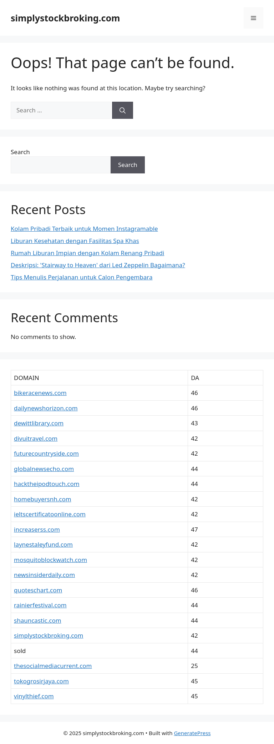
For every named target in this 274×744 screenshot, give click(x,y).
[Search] (122, 110)
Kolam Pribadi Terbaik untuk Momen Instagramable (84, 228)
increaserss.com (37, 529)
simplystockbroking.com (65, 18)
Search (20, 152)
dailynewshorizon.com (46, 408)
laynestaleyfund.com (43, 544)
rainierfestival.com (40, 605)
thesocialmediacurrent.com (53, 666)
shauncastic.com (37, 620)
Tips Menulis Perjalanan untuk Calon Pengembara (81, 277)
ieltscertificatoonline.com (50, 514)
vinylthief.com (34, 696)
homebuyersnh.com (42, 499)
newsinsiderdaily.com (44, 575)
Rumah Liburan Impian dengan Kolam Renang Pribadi (87, 253)
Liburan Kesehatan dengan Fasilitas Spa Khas (75, 241)
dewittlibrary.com (39, 423)
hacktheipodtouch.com (47, 484)
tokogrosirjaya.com (41, 681)
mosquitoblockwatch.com (50, 560)
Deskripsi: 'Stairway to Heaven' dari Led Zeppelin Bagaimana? (98, 265)
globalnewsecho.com (44, 469)
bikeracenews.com (40, 393)
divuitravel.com (35, 438)
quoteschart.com (38, 590)
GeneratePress (192, 733)
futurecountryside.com (46, 453)
